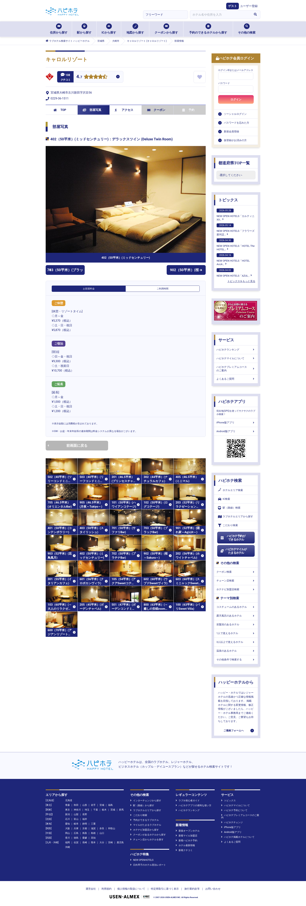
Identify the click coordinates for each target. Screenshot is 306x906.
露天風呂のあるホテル (235, 615)
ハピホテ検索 (230, 480)
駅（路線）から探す (142, 805)
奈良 (102, 828)
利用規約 (106, 888)
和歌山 (111, 828)
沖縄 (67, 847)
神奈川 (77, 809)
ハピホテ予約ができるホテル (232, 537)
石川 (67, 819)
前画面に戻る (67, 445)
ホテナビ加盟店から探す (144, 829)
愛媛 (84, 837)
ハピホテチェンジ (232, 822)
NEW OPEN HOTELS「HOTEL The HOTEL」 (235, 244)
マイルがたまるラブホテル (145, 825)
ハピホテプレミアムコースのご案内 (235, 368)
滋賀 (93, 828)
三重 (93, 823)
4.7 (79, 77)
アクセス (124, 110)
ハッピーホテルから (236, 682)
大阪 (67, 828)
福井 (84, 819)
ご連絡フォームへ (233, 730)
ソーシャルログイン (235, 113)
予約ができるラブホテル (144, 820)
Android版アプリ (235, 431)
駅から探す (84, 28)
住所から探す (59, 28)
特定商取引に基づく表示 (165, 888)
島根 (93, 833)
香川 (67, 837)
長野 (84, 814)
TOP (59, 110)
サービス (226, 340)
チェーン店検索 (235, 580)
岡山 (67, 833)
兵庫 (76, 828)
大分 (102, 842)
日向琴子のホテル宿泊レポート (148, 865)
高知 (93, 837)
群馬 (121, 809)
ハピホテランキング (235, 349)
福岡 (67, 842)
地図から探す (135, 28)
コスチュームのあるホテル (235, 606)
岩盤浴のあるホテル (235, 624)
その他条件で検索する (235, 659)
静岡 (84, 823)
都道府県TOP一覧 (234, 163)
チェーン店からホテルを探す (147, 839)
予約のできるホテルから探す (208, 28)
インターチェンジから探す (145, 800)
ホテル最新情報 (185, 845)
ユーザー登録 (249, 6)
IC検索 (224, 499)
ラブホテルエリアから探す (235, 516)
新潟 (67, 814)
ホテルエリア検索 (230, 490)
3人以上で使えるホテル (235, 642)
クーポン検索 (235, 571)
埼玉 (87, 809)
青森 (67, 805)
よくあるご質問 (235, 378)
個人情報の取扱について (131, 888)
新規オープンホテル (188, 830)
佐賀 (76, 842)
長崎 (84, 842)
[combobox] (220, 14)
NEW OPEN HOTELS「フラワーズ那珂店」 (235, 229)
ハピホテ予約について (234, 810)
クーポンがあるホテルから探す (148, 834)
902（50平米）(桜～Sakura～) (186, 271)
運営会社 (91, 888)
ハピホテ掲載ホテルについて (237, 837)
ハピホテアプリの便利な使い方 (193, 805)
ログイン (235, 99)
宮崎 (110, 842)
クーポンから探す (166, 28)
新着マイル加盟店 (186, 835)
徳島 (76, 837)
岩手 (93, 805)
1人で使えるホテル (235, 633)
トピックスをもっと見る (241, 281)
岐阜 (76, 823)
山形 (84, 805)
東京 (67, 809)
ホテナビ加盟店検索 (235, 589)
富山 (76, 819)
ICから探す (108, 28)
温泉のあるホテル (235, 650)
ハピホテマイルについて (235, 358)
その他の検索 (246, 28)
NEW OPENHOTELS (141, 860)
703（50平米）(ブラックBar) (65, 271)
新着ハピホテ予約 (186, 840)
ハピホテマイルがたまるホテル (233, 551)
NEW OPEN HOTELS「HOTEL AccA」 (233, 259)
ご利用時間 (162, 288)
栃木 (104, 809)
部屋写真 (92, 110)
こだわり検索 (228, 525)
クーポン (156, 110)
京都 (84, 828)
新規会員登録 (231, 131)
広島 (76, 833)
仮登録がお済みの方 (235, 140)
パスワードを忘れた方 (236, 122)
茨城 (112, 809)
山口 (102, 833)
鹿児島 (120, 842)
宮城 (102, 805)
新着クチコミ (184, 850)
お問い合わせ (213, 888)
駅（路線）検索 (229, 508)
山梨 (76, 814)
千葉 (95, 809)
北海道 (68, 800)
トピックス (228, 200)
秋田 (76, 805)
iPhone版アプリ (235, 422)
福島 (110, 805)
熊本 (93, 842)
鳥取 (84, 833)
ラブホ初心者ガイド (188, 800)
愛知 (67, 823)
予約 (188, 110)
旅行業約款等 (192, 888)
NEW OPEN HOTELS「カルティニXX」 (235, 215)
